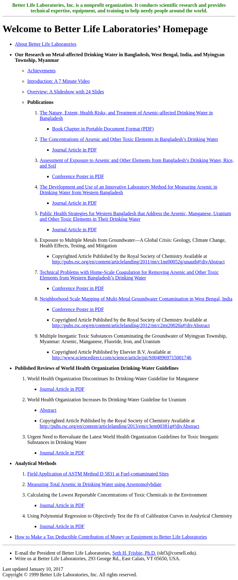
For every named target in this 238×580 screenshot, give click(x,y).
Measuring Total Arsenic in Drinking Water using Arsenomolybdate (94, 484)
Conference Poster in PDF (78, 176)
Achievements (41, 70)
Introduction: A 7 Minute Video (58, 81)
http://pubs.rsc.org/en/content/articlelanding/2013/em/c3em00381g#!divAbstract (119, 426)
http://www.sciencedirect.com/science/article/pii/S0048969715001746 (122, 357)
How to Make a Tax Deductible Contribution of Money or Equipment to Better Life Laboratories (111, 536)
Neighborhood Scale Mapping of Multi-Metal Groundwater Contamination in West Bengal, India (136, 298)
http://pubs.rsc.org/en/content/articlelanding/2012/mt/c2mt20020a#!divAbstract (131, 325)
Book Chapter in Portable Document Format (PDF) (103, 128)
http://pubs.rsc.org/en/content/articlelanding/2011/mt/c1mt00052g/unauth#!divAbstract (138, 261)
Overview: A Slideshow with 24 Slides (65, 91)
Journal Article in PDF (74, 149)
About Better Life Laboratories (46, 44)
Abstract (48, 410)
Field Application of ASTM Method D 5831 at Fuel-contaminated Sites (98, 473)
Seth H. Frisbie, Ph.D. (134, 553)
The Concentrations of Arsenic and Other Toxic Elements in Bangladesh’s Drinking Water (129, 139)
